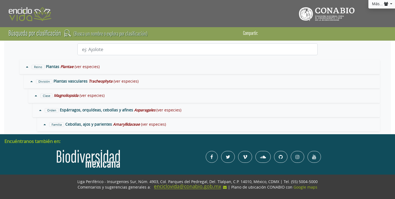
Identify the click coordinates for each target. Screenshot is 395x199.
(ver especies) (87, 66)
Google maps (305, 187)
